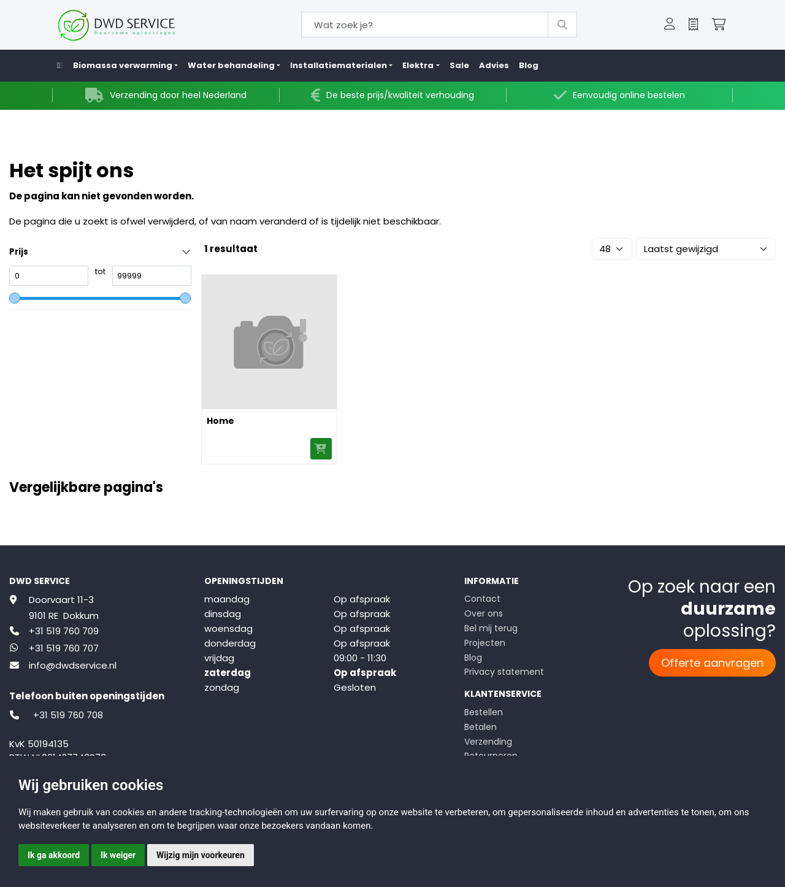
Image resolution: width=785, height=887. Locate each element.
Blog (528, 65)
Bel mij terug (491, 628)
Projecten (484, 643)
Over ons (483, 613)
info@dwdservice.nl (73, 665)
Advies (494, 65)
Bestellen (483, 712)
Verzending (488, 741)
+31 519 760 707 (64, 648)
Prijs (18, 252)
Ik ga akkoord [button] (54, 855)
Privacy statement (504, 672)
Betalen (480, 727)
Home (220, 421)
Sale (459, 65)
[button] (669, 25)
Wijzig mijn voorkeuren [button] (200, 855)
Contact (482, 599)
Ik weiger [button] (118, 855)
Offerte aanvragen (712, 662)
